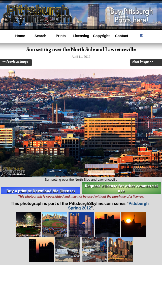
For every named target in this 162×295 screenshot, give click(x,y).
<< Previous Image (15, 62)
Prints (61, 36)
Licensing (81, 36)
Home (20, 36)
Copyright (101, 36)
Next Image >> (142, 62)
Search (40, 36)
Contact (121, 36)
